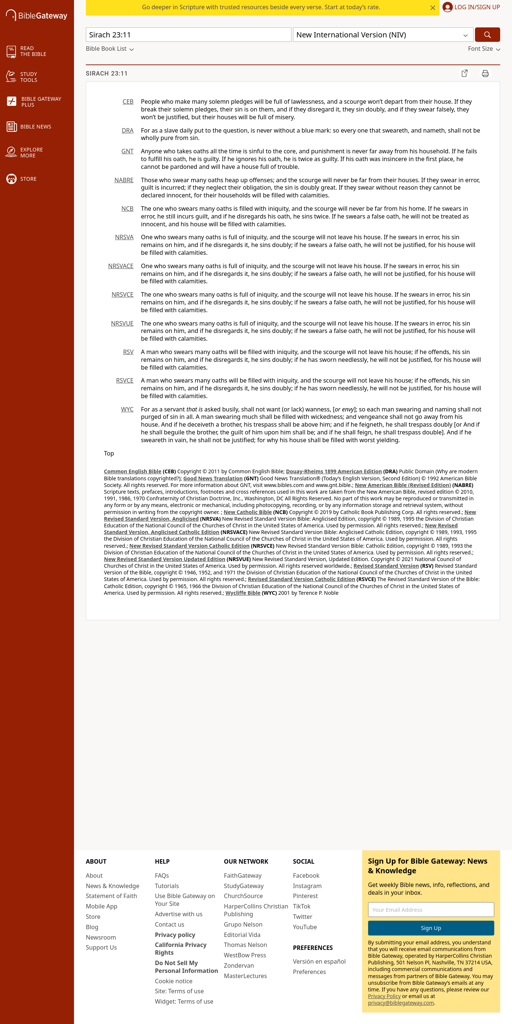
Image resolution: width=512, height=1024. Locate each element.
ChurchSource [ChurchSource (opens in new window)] (243, 896)
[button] (469, 8)
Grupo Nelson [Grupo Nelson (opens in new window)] (243, 924)
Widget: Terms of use (184, 1001)
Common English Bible (132, 471)
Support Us (101, 947)
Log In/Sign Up (477, 7)
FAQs (162, 875)
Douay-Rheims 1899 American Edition (334, 471)
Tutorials (167, 886)
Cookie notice (174, 981)
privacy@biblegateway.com (401, 1002)
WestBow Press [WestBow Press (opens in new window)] (245, 955)
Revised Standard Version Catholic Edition (301, 579)
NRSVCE (123, 294)
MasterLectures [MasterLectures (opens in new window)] (245, 976)
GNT (127, 151)
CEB (128, 101)
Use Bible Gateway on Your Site (185, 900)
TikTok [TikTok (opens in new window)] (302, 906)
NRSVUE (122, 323)
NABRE (124, 180)
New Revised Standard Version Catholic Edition (189, 545)
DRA (128, 130)
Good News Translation (213, 478)
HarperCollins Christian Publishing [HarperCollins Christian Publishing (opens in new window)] (256, 910)
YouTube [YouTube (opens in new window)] (305, 927)
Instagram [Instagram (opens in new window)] (307, 886)
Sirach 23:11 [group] (107, 73)
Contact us (170, 924)
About (94, 875)
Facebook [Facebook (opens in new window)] (306, 875)
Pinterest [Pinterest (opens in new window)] (305, 896)
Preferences (309, 972)
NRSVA (124, 237)
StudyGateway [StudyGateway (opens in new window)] (243, 886)
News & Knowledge (112, 886)
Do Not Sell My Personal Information (186, 967)
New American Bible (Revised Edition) (403, 484)
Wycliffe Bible (242, 592)
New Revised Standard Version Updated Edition (164, 559)
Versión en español (319, 961)
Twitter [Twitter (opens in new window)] (302, 917)
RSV (128, 352)
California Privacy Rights (181, 949)
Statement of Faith (111, 896)
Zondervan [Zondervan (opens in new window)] (239, 965)
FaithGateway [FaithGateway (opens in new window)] (243, 875)
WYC (127, 409)
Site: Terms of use (179, 991)
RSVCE (125, 380)
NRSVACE (121, 266)
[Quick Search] (189, 34)
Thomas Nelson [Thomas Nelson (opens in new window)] (245, 945)
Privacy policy (175, 935)
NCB (127, 208)
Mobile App (101, 906)
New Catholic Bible (247, 512)
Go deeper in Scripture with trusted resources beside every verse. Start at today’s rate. (261, 7)
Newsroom (101, 937)
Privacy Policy (384, 996)
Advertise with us (179, 914)
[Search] (487, 34)
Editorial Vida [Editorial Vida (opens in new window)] (242, 935)
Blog (92, 927)
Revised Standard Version (386, 565)
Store (93, 917)
